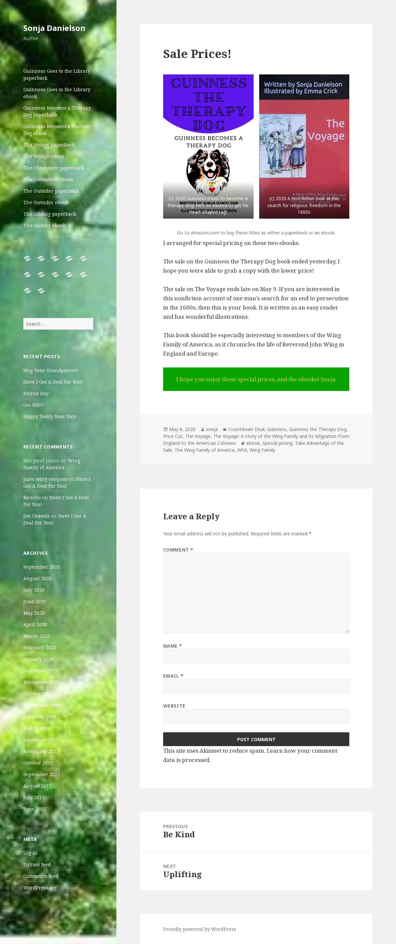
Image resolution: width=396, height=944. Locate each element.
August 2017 (37, 786)
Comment (178, 550)
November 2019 (41, 682)
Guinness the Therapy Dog (317, 429)
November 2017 (41, 751)
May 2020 (34, 613)
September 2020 (41, 567)
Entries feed (37, 864)
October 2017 (38, 763)
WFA (242, 450)
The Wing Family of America (205, 450)
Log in (30, 853)
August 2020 (37, 578)
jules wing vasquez (45, 479)
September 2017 (41, 774)
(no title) (33, 405)
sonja (212, 429)
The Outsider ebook (45, 202)
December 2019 (40, 670)
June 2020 (34, 601)
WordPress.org (40, 887)
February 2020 (39, 647)
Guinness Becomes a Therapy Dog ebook (57, 129)
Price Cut (173, 436)
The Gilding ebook (44, 225)
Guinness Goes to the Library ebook (56, 92)
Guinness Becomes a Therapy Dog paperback (57, 111)
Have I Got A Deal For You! (53, 382)
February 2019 (39, 717)
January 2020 (38, 659)
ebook (253, 443)
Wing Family (262, 450)
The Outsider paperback (51, 191)
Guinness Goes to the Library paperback (56, 74)
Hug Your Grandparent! (50, 370)
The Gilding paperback (49, 214)
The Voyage (197, 436)
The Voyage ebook (43, 156)
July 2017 (33, 797)
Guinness (276, 429)
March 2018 (36, 728)
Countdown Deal (246, 429)
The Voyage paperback (49, 145)
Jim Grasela (36, 516)
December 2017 (40, 740)
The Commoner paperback (53, 168)
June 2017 (34, 809)
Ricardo (32, 497)
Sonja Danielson (54, 27)
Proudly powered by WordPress (199, 929)
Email (173, 676)
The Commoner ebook (48, 179)
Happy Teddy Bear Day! (50, 416)
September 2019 (41, 705)
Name (172, 646)
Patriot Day (36, 393)
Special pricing (277, 443)
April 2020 (35, 624)
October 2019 (38, 693)
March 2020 (36, 636)
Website (174, 706)
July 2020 (33, 590)
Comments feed (41, 876)
